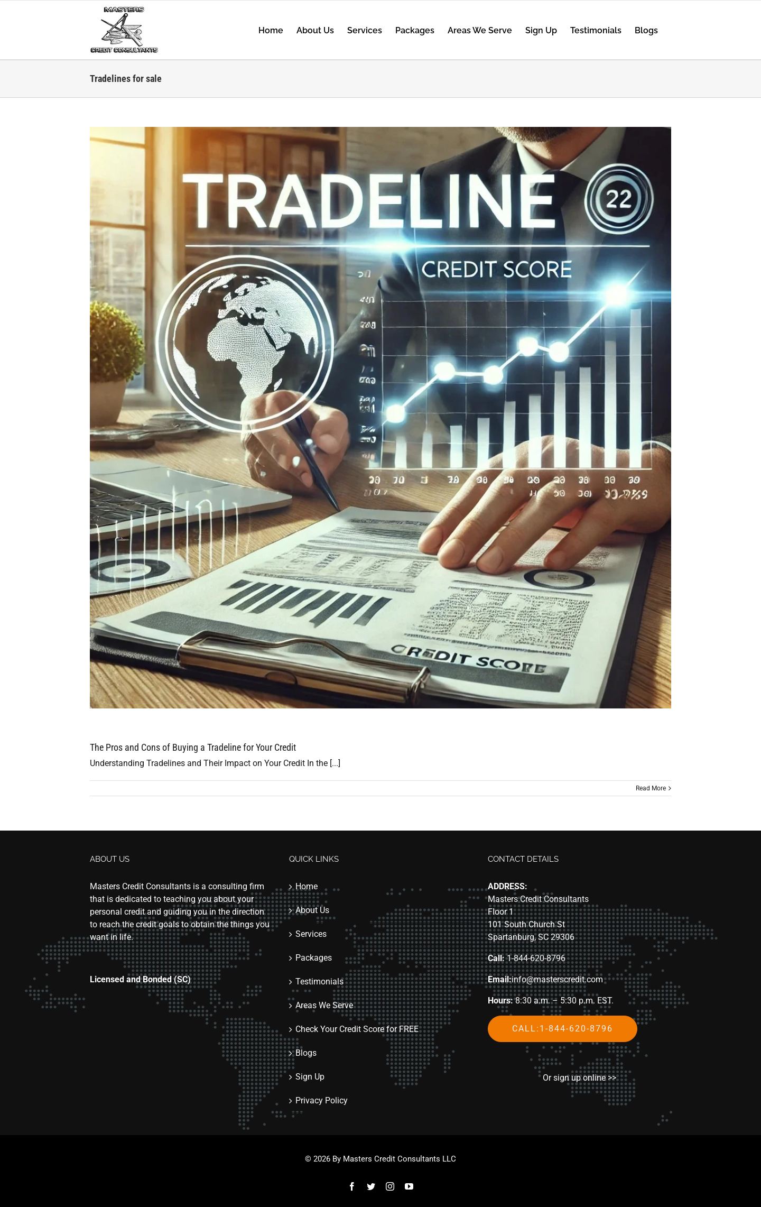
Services (311, 934)
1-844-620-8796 (536, 958)
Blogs (306, 1053)
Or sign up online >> (579, 1078)
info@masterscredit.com (557, 979)
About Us (312, 910)
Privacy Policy (321, 1100)
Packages (313, 958)
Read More (651, 788)
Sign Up (309, 1077)
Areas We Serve (324, 1005)
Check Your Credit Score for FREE (357, 1029)
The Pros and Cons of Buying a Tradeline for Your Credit (193, 747)
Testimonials (319, 981)
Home (306, 886)
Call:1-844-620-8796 (562, 1029)
